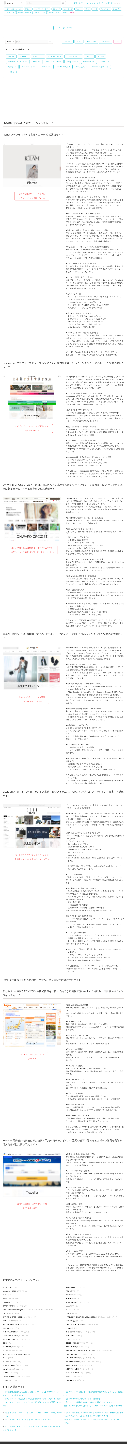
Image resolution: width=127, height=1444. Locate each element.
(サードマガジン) (16, 1332)
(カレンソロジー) (76, 1321)
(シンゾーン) (74, 1336)
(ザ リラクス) (15, 1336)
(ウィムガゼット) (77, 1302)
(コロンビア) (11, 1328)
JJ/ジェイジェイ (81, 67)
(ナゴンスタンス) (13, 1347)
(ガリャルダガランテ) (18, 1324)
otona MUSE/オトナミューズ (17, 62)
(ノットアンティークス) (89, 1350)
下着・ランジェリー (24, 12)
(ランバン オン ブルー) (17, 1376)
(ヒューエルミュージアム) (81, 1354)
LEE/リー (11, 56)
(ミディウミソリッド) (79, 1369)
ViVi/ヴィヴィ (46, 67)
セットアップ (68, 9)
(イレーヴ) (72, 1298)
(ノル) (16, 1354)
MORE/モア (24, 56)
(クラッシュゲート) (82, 1324)
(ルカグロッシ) (75, 1380)
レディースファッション (13, 9)
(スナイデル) (73, 1339)
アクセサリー (105, 9)
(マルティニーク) (13, 1369)
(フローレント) (12, 1362)
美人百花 (101, 56)
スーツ (36, 12)
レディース (83, 3)
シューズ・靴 (9, 12)
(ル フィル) (10, 1380)
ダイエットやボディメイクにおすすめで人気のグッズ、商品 (27, 1420)
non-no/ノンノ (38, 56)
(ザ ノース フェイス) (80, 1332)
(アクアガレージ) (76, 1287)
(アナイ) (8, 1295)
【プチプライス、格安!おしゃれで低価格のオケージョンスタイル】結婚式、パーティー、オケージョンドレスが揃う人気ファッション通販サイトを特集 (32, 1402)
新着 (75, 3)
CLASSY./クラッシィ (74, 56)
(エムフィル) (72, 1310)
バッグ (95, 9)
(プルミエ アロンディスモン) (83, 1362)
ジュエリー (116, 9)
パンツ (87, 9)
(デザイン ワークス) (79, 1343)
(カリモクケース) (19, 1317)
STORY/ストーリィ (54, 56)
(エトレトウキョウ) (15, 1306)
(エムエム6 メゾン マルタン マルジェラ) (28, 1310)
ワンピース (56, 9)
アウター (28, 9)
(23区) (10, 1287)
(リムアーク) (74, 1376)
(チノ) (7, 1343)
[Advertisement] (63, 96)
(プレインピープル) (15, 1365)
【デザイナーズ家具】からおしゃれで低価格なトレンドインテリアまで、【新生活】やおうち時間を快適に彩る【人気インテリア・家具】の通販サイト (92, 1405)
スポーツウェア (54, 12)
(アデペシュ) (15, 1291)
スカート (79, 9)
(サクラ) (71, 1328)
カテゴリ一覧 (91, 42)
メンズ (92, 3)
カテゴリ (100, 3)
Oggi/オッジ (12, 67)
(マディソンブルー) (79, 1365)
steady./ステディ (72, 62)
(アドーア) (72, 1291)
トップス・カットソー (41, 9)
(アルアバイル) (74, 1295)
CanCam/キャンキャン (29, 67)
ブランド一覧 (105, 42)
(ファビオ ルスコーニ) (80, 1358)
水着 (43, 12)
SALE (72, 12)
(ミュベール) (10, 1373)
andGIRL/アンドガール (53, 62)
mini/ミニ (89, 56)
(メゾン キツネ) (78, 1373)
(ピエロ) (8, 1358)
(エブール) (72, 1306)
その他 (64, 12)
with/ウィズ (37, 62)
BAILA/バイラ (104, 62)
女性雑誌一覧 (12, 72)
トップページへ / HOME (64, 28)
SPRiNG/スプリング (63, 67)
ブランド (109, 3)
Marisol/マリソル (89, 62)
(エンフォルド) (11, 1313)
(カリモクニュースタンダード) (91, 1317)
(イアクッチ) (10, 1298)
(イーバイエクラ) (12, 1302)
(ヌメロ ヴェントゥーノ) (13, 1350)
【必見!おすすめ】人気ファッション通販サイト (83, 1399)
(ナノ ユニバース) (77, 1347)
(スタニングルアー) (16, 1339)
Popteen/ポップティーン (100, 67)
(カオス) (71, 1313)
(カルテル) (12, 1321)
